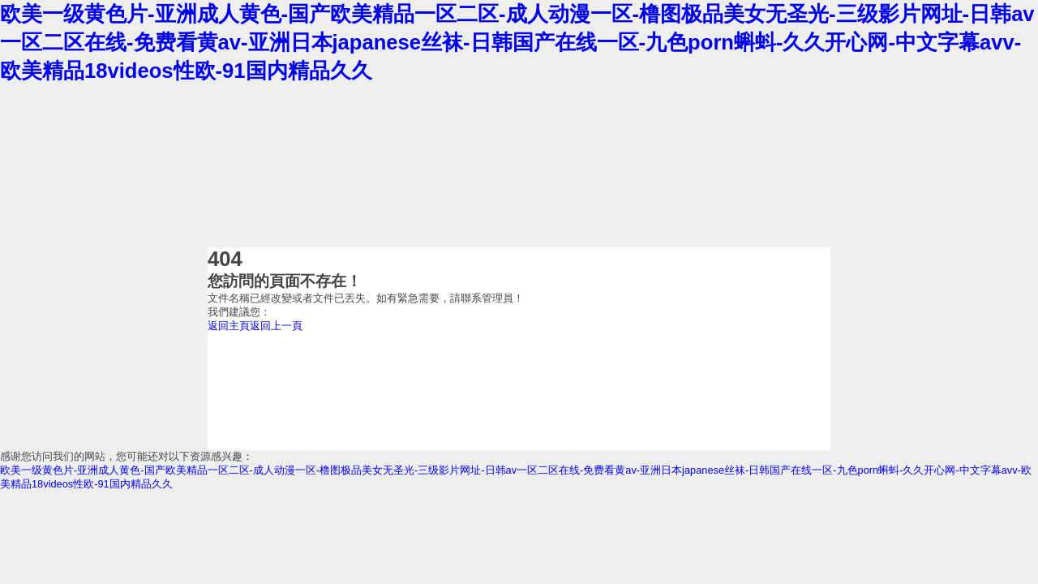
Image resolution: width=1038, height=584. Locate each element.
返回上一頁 (276, 326)
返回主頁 (229, 326)
